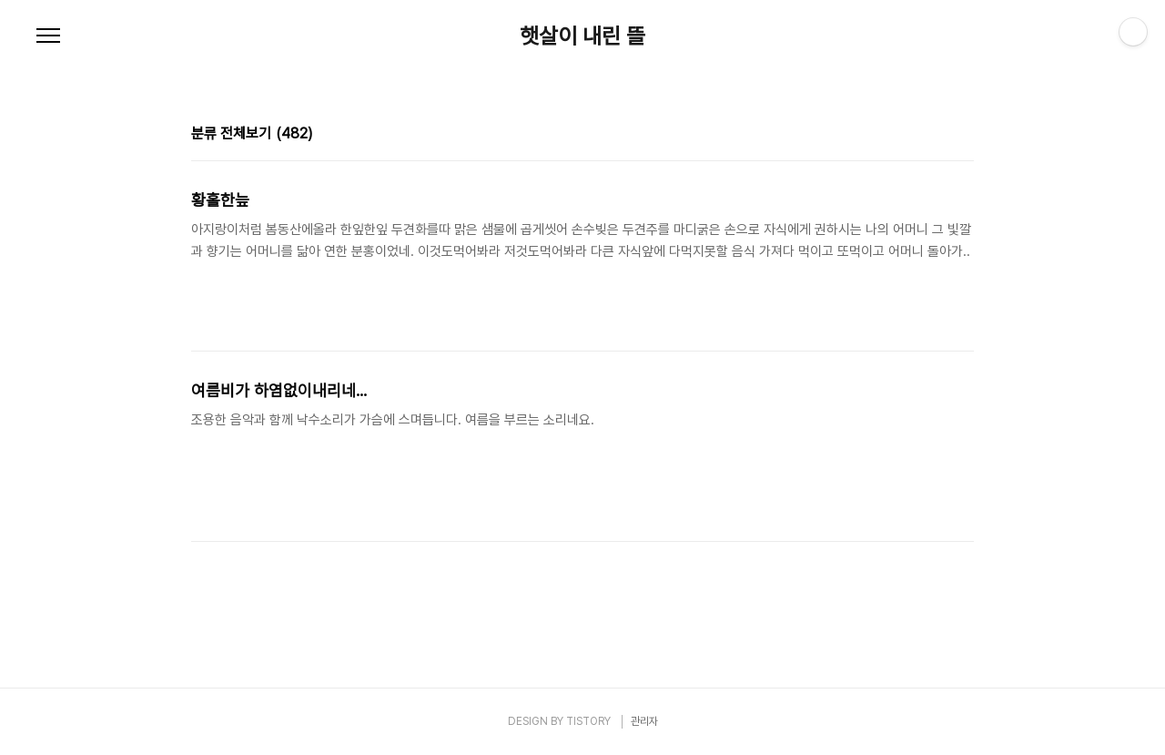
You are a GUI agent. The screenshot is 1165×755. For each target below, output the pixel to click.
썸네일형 (937, 136)
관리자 (644, 721)
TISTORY (588, 721)
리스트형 (963, 136)
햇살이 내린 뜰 (582, 36)
